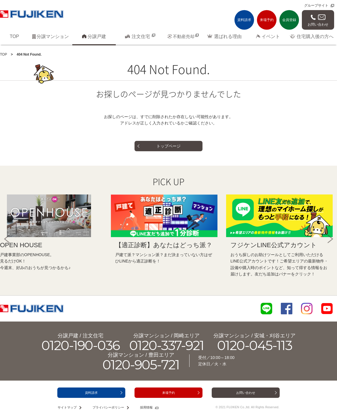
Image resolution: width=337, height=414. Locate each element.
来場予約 (267, 20)
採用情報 (146, 407)
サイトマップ (67, 407)
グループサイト (316, 5)
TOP (3, 54)
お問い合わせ (318, 24)
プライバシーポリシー (108, 407)
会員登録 (289, 20)
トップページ (168, 146)
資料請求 (244, 20)
